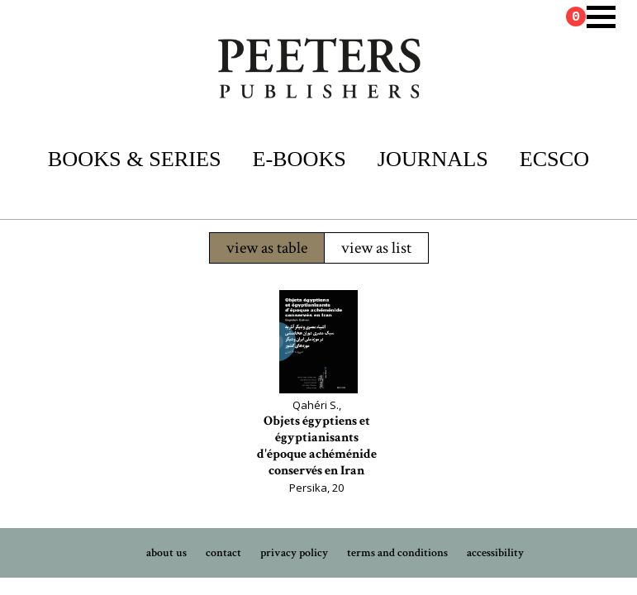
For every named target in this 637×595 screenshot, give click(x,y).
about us (166, 552)
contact (223, 552)
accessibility (495, 552)
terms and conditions (397, 552)
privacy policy (294, 552)
